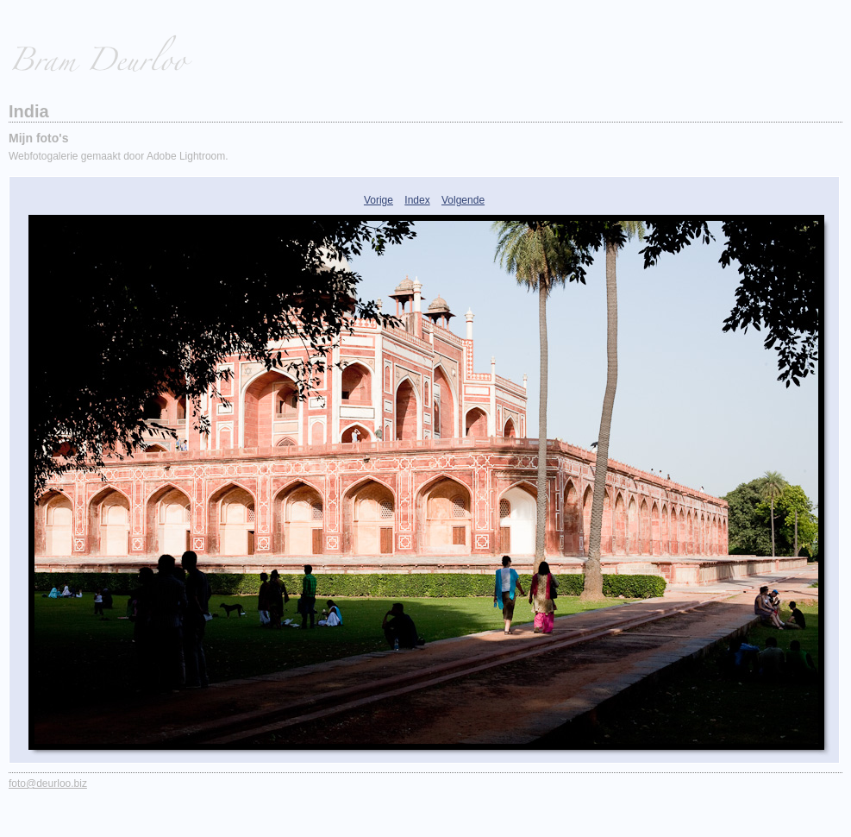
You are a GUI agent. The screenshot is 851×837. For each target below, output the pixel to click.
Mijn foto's (38, 138)
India (29, 111)
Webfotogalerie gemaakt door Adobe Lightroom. (118, 156)
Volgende (463, 200)
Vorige (378, 200)
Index (416, 200)
